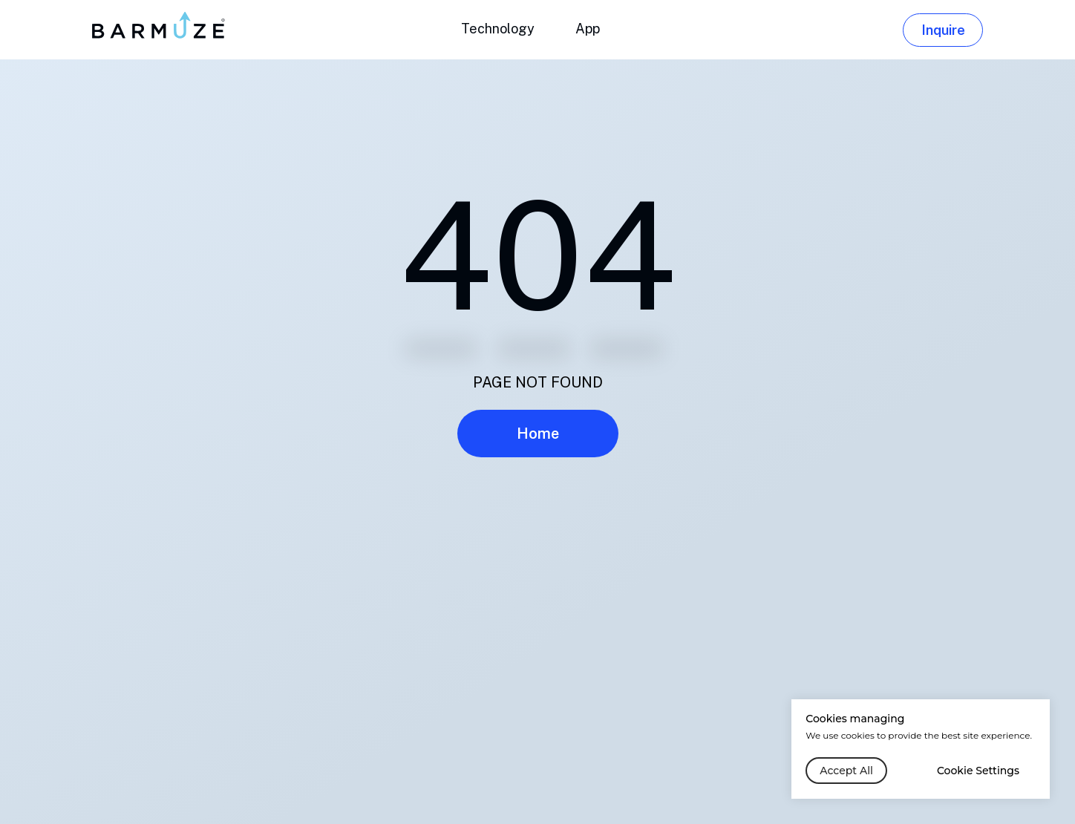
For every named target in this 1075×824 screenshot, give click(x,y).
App (587, 28)
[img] (160, 25)
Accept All (846, 770)
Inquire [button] (943, 30)
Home (538, 433)
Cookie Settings (978, 770)
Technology (498, 28)
